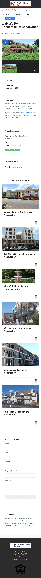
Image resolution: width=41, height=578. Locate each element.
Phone (7, 452)
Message (8, 480)
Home (3, 9)
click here (29, 113)
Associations (11, 9)
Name (7, 443)
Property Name (11, 471)
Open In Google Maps (12, 150)
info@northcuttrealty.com (20, 559)
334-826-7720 (20, 557)
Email (7, 461)
